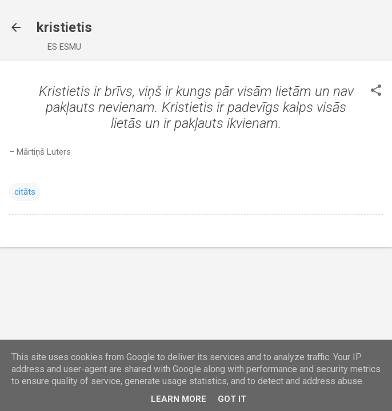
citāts (24, 192)
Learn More (178, 399)
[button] (376, 91)
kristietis (64, 27)
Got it (232, 399)
